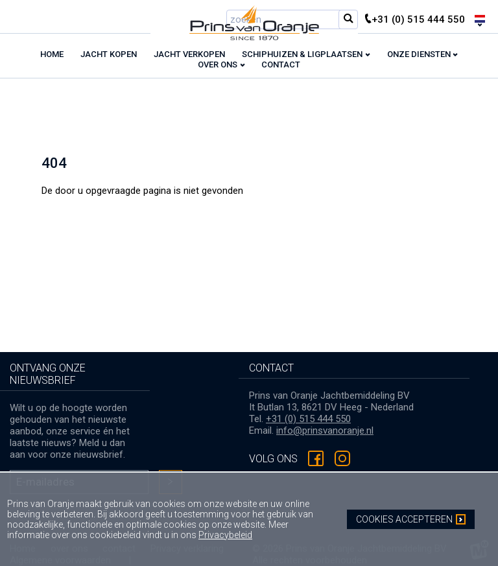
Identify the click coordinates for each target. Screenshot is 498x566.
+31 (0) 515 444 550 (308, 419)
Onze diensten (419, 54)
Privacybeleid (225, 535)
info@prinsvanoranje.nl (325, 430)
